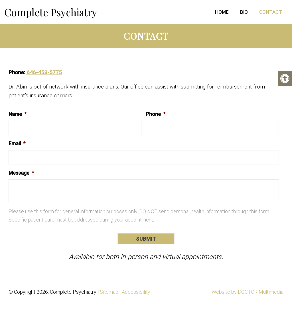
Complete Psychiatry (50, 12)
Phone (155, 114)
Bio (244, 12)
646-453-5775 (44, 72)
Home (222, 12)
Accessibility (136, 292)
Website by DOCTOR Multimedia (247, 292)
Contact (270, 12)
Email (17, 143)
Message (21, 173)
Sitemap (109, 292)
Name (18, 114)
